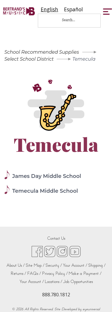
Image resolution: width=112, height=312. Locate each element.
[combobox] (49, 9)
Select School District (29, 59)
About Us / (15, 265)
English (49, 9)
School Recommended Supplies (41, 52)
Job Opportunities (78, 281)
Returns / (18, 273)
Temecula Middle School (45, 191)
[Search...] (72, 20)
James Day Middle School (46, 176)
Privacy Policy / (55, 273)
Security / (53, 265)
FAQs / (34, 273)
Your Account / (75, 265)
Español (73, 9)
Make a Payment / (85, 273)
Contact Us (56, 238)
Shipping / (97, 265)
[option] (73, 9)
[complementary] (99, 299)
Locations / (53, 281)
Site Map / (35, 265)
